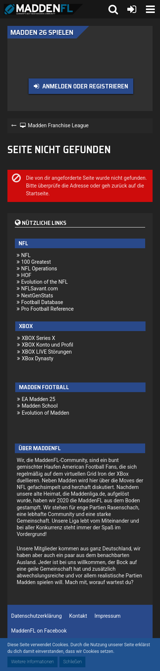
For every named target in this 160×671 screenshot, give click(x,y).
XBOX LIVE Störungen (47, 352)
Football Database (42, 302)
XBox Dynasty (37, 358)
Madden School (40, 406)
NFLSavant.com (39, 288)
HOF (26, 275)
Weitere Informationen (32, 661)
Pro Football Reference (47, 309)
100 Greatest (36, 262)
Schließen (72, 661)
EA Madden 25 (38, 399)
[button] (150, 9)
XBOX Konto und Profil (47, 345)
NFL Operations (39, 269)
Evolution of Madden (45, 413)
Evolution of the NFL (44, 282)
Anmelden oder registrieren (85, 86)
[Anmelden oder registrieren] (131, 9)
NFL (25, 255)
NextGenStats (37, 296)
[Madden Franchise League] (43, 9)
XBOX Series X (38, 338)
